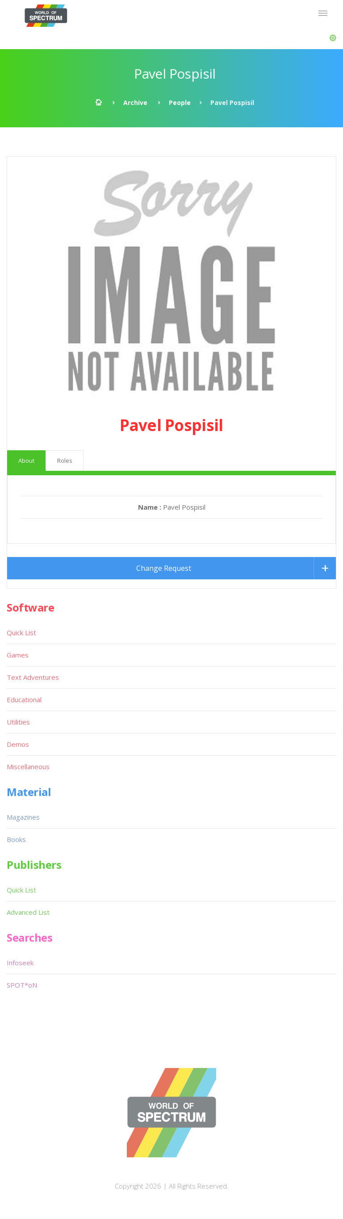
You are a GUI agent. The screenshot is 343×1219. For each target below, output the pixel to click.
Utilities (18, 721)
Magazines (23, 817)
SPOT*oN (22, 984)
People (180, 102)
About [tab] (26, 461)
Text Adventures (33, 677)
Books (16, 839)
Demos (18, 744)
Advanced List (28, 912)
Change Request (163, 568)
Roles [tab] (64, 461)
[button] (333, 38)
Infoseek (20, 962)
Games (18, 654)
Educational (24, 699)
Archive (135, 102)
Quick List (21, 632)
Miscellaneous (28, 766)
